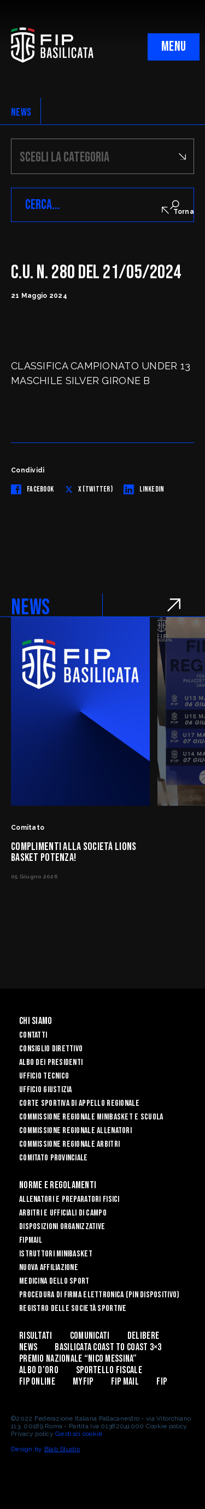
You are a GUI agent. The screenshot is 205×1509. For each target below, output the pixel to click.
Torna (178, 211)
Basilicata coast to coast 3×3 (108, 1347)
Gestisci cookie (78, 1434)
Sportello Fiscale (109, 1370)
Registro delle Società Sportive (73, 1308)
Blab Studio (62, 1449)
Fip (161, 1381)
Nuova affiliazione (48, 1267)
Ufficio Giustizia (45, 1090)
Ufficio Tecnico (44, 1076)
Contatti (33, 1035)
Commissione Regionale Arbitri (69, 1144)
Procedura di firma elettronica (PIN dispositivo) (99, 1295)
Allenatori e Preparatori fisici (69, 1199)
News (28, 1347)
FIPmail (30, 1240)
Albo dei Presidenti (51, 1062)
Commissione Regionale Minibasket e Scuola (91, 1117)
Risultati (35, 1336)
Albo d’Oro (38, 1370)
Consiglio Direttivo (51, 1049)
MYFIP (83, 1381)
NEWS (21, 112)
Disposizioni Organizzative (62, 1226)
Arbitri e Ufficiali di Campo (63, 1213)
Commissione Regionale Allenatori (75, 1130)
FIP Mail (125, 1381)
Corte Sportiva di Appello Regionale (79, 1103)
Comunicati (90, 1336)
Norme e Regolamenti (57, 1185)
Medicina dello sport (54, 1281)
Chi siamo (35, 1021)
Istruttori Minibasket (55, 1254)
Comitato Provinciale (53, 1158)
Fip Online (37, 1381)
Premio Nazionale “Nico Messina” (78, 1358)
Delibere (143, 1336)
